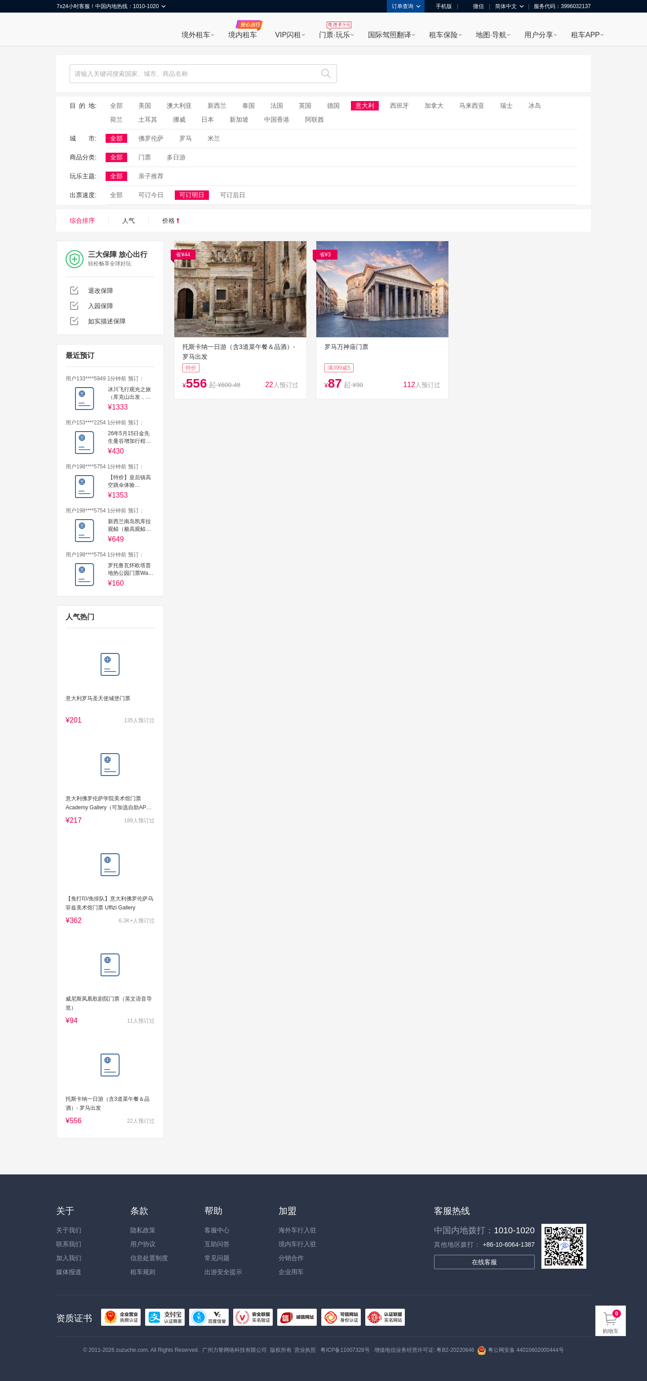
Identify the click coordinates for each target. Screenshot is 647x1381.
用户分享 (538, 35)
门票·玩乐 (334, 35)
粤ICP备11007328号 (344, 1350)
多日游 (176, 157)
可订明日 (191, 195)
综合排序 (82, 220)
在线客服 (484, 1262)
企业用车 (291, 1271)
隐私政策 (142, 1230)
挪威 (179, 119)
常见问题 (217, 1258)
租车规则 (142, 1271)
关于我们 (68, 1230)
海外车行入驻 (297, 1230)
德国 (333, 105)
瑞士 (506, 105)
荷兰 (116, 119)
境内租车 (242, 35)
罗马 (185, 138)
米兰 (214, 138)
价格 (170, 220)
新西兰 (217, 105)
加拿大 (434, 105)
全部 (116, 105)
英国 (305, 105)
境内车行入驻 (297, 1244)
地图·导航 (491, 35)
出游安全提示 (223, 1271)
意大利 (364, 105)
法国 (276, 105)
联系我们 (68, 1244)
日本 (207, 119)
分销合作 (291, 1258)
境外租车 (196, 35)
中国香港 (276, 119)
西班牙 (399, 105)
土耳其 (147, 119)
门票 (144, 157)
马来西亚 (471, 105)
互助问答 (217, 1244)
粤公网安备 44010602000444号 (520, 1350)
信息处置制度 (149, 1258)
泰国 (248, 105)
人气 (128, 220)
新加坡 (239, 119)
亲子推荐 (151, 176)
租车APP (585, 35)
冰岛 (534, 105)
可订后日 (232, 195)
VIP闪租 (288, 35)
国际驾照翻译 (389, 35)
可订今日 (151, 195)
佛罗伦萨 (151, 138)
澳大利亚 (179, 105)
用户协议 (142, 1244)
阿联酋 (314, 119)
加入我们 (68, 1258)
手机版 (441, 6)
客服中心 (217, 1230)
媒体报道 (68, 1271)
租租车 (68, 30)
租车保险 (443, 35)
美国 (144, 105)
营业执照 (305, 1350)
